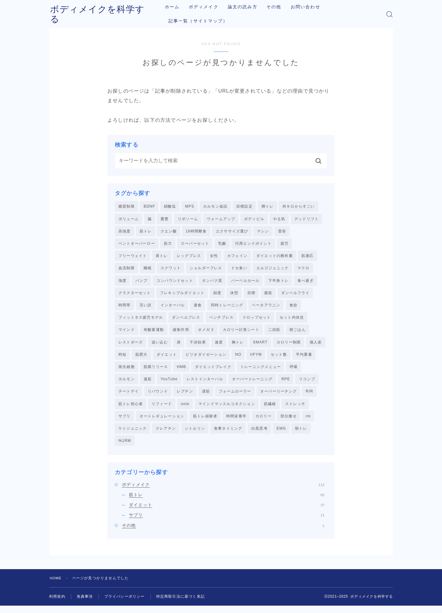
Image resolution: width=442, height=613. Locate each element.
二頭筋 (274, 333)
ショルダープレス (206, 270)
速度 (219, 346)
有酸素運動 (154, 333)
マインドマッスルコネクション (226, 410)
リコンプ (307, 384)
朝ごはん (297, 333)
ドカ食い (239, 270)
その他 (279, 7)
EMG (281, 435)
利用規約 (57, 604)
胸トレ (238, 346)
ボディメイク (208, 7)
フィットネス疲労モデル (140, 321)
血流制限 (126, 270)
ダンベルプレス (186, 321)
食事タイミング (228, 435)
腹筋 (268, 295)
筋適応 (307, 257)
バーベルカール (245, 283)
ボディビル (254, 219)
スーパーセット (195, 245)
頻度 (217, 295)
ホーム (177, 7)
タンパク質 (212, 283)
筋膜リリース (156, 371)
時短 (122, 359)
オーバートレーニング (252, 384)
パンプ (141, 283)
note (185, 410)
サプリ (124, 422)
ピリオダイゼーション (206, 359)
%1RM (124, 448)
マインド (126, 333)
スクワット (171, 270)
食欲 (293, 308)
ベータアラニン (266, 308)
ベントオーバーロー (136, 245)
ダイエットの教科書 (274, 257)
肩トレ (162, 257)
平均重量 (304, 359)
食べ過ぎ (305, 283)
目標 (251, 295)
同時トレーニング (227, 308)
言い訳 (146, 308)
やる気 (279, 219)
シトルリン (195, 435)
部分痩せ (289, 422)
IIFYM (256, 359)
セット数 (279, 359)
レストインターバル (205, 384)
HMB (181, 371)
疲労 (285, 245)
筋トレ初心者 (130, 410)
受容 (282, 232)
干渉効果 (198, 346)
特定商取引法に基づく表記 (180, 604)
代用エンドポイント (253, 245)
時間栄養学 (236, 422)
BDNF (149, 206)
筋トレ (146, 232)
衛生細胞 (126, 371)
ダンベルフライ (295, 295)
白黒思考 (259, 435)
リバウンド (158, 397)
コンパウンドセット (175, 283)
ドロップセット (256, 321)
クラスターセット (134, 295)
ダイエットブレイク (213, 371)
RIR (309, 397)
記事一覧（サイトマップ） (203, 21)
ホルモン (126, 384)
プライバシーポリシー (124, 604)
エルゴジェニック (272, 270)
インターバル (173, 308)
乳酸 (222, 245)
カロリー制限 (289, 346)
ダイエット (167, 359)
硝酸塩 (170, 206)
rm (308, 422)
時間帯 (124, 308)
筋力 (168, 245)
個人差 (316, 346)
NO (238, 359)
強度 (122, 283)
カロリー (263, 422)
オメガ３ (206, 333)
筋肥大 (141, 359)
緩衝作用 (181, 333)
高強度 (124, 232)
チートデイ (128, 397)
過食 (198, 308)
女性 (214, 257)
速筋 (148, 384)
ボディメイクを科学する (103, 14)
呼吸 (294, 371)
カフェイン (237, 257)
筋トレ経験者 (205, 422)
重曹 (165, 219)
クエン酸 (169, 232)
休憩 (234, 295)
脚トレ (268, 206)
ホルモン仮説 (215, 206)
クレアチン (166, 435)
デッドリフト (306, 219)
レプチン (185, 397)
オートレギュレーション (162, 422)
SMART (260, 346)
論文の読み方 (247, 7)
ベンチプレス (221, 321)
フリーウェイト (132, 257)
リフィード (162, 410)
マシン (263, 232)
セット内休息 (292, 321)
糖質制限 (126, 206)
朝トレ (301, 435)
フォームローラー (235, 397)
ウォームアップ (221, 219)
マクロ (303, 270)
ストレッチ (295, 410)
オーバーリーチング (278, 397)
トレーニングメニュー (260, 371)
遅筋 (206, 397)
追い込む (160, 346)
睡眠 (148, 270)
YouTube (169, 384)
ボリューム (128, 219)
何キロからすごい (298, 206)
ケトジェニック (132, 435)
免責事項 (85, 604)
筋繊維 (270, 410)
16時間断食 (196, 232)
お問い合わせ (310, 7)
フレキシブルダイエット (182, 295)
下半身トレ (278, 283)
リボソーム (188, 219)
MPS (189, 206)
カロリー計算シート (241, 333)
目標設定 (244, 206)
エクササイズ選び (232, 232)
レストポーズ (130, 346)
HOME (56, 585)
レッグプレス (189, 257)
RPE (285, 384)
